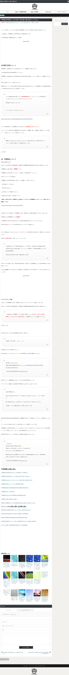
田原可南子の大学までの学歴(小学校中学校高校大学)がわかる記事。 (14, 581)
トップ (7, 11)
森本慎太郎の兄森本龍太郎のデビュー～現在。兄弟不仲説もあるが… (16, 509)
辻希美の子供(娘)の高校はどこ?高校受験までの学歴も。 (14, 599)
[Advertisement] (26, 52)
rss (68, 1)
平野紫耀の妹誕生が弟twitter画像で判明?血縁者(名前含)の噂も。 (15, 487)
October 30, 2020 (23, 371)
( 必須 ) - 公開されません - (8, 625)
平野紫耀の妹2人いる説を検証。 (8, 491)
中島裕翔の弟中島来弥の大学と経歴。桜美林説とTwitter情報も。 (15, 513)
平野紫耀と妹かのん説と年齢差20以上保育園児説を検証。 (14, 495)
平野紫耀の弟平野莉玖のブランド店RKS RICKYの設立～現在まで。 (16, 476)
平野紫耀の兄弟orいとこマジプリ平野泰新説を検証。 (12, 484)
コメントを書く (35, 22)
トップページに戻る (4, 659)
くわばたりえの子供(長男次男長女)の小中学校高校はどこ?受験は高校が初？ (22, 565)
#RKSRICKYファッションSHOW (21, 365)
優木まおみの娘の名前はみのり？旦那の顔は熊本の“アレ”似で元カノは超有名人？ (6, 592)
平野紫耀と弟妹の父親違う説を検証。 (9, 499)
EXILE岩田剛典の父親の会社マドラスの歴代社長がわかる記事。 (22, 599)
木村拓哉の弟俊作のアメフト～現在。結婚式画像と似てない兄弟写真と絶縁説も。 (19, 521)
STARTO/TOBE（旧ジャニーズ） (13, 22)
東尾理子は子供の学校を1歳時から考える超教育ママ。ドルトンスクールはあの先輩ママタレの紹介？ (37, 566)
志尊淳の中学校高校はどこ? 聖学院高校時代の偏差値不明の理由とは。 (29, 599)
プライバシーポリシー (62, 11)
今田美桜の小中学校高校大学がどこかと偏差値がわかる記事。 (13, 653)
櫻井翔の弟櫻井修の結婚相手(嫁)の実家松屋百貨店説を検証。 (14, 517)
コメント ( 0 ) (8, 610)
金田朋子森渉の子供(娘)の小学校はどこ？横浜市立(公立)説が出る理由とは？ (6, 565)
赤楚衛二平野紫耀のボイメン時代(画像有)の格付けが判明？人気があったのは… (18, 502)
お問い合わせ (48, 11)
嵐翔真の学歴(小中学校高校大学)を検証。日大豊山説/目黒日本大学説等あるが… (38, 653)
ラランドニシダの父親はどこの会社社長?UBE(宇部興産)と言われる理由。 (29, 582)
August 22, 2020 (23, 460)
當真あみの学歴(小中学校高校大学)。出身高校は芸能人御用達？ (37, 599)
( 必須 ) (4, 621)
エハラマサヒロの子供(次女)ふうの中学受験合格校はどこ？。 (14, 564)
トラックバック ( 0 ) (25, 610)
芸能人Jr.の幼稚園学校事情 (20, 11)
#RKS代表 (36, 365)
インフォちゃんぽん (33, 665)
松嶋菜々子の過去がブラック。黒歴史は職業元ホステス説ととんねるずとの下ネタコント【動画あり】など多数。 (6, 583)
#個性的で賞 (31, 365)
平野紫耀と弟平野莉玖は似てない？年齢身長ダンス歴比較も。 (14, 472)
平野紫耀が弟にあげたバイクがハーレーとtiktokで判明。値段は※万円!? (16, 480)
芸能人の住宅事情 (34, 11)
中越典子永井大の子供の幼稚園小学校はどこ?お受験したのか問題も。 (37, 581)
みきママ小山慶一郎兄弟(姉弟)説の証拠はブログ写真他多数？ (14, 525)
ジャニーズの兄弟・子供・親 (25, 22)
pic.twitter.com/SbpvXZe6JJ (12, 367)
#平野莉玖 (41, 365)
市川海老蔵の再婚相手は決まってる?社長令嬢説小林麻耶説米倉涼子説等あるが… (44, 575)
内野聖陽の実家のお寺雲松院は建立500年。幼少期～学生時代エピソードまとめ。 (29, 565)
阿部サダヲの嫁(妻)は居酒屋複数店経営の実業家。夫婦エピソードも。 (44, 565)
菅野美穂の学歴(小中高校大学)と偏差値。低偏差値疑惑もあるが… (21, 581)
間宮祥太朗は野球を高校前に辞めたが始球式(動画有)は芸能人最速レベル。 (44, 600)
